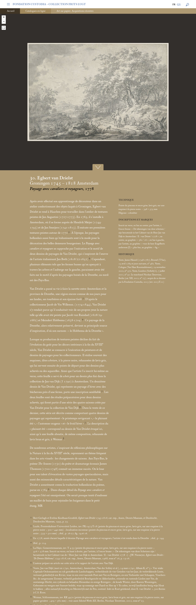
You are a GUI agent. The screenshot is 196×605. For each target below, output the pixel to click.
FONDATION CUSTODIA (49, 4)
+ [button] (4, 17)
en (179, 4)
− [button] (4, 22)
